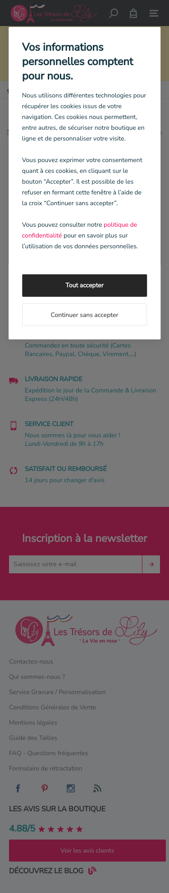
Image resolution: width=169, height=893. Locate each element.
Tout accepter (84, 285)
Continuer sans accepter (84, 315)
